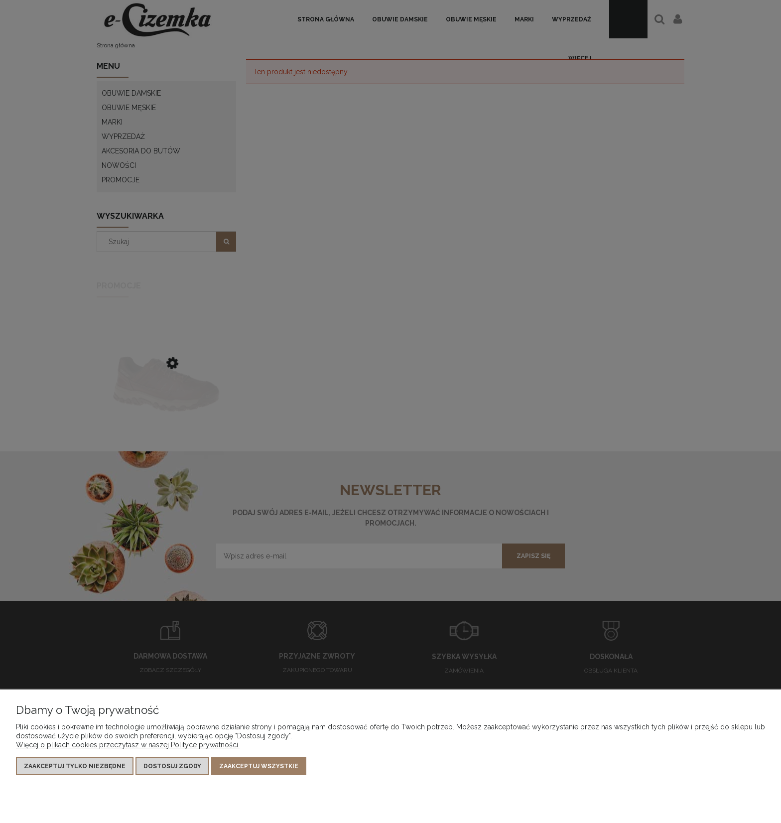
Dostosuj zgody (172, 766)
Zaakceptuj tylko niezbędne (75, 766)
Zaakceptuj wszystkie (258, 766)
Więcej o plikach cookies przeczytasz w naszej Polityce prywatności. (128, 745)
